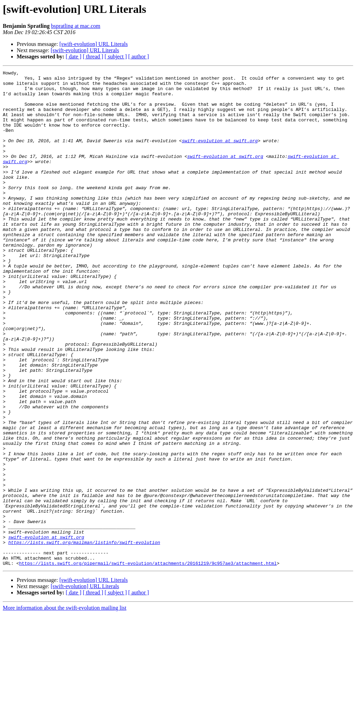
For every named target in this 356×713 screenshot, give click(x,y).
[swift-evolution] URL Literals (93, 44)
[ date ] (73, 56)
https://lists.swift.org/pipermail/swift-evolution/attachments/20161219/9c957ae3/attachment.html (148, 662)
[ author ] (138, 56)
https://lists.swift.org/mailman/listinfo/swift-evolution (84, 637)
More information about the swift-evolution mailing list (65, 707)
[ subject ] (116, 56)
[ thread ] (93, 56)
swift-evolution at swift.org (220, 155)
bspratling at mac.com (75, 26)
